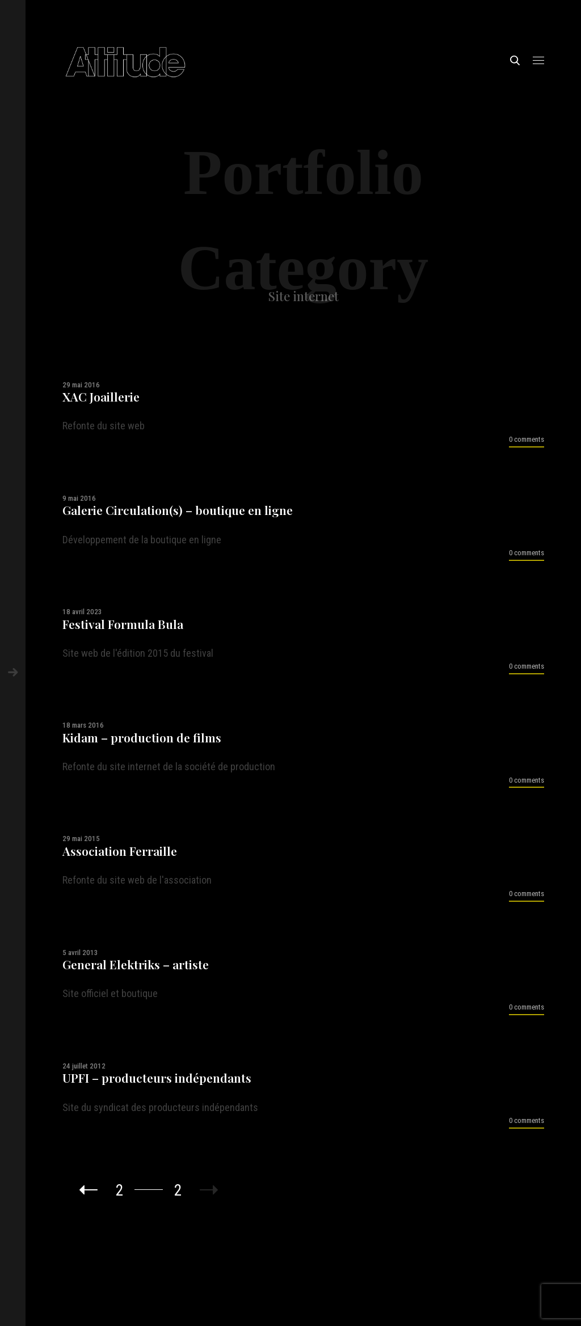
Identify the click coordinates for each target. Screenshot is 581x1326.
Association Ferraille (119, 851)
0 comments (526, 439)
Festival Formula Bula (122, 624)
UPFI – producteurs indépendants (156, 1078)
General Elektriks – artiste (135, 964)
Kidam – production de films (141, 737)
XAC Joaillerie (101, 397)
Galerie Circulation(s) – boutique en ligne (177, 510)
